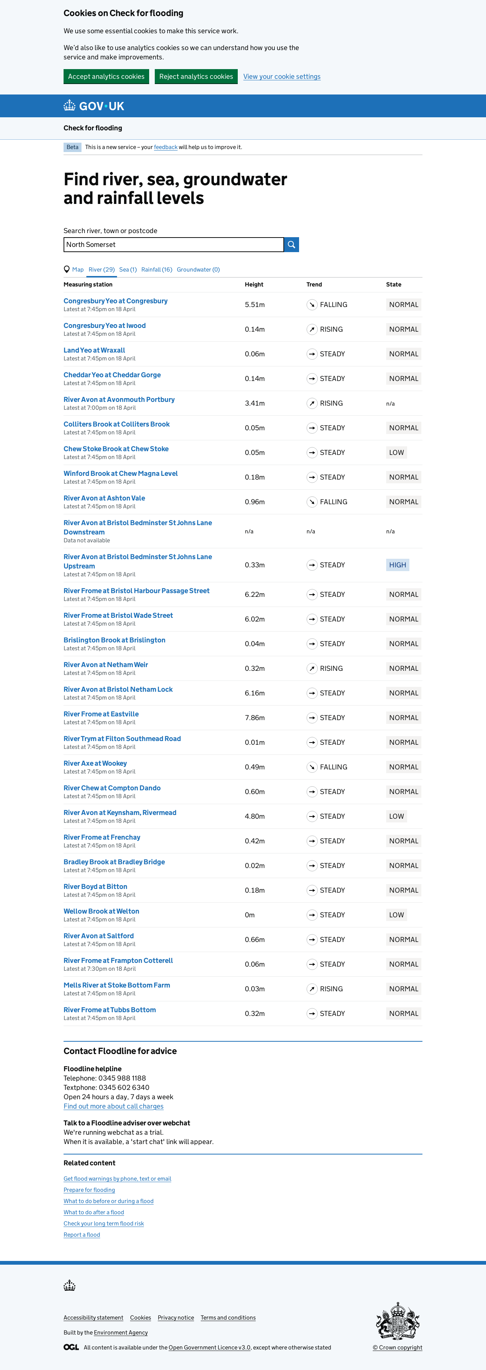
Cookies (140, 1317)
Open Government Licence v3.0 (209, 1347)
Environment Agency (121, 1332)
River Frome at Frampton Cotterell (118, 960)
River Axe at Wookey (95, 763)
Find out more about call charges (114, 1106)
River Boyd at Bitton (95, 886)
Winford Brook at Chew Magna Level (121, 473)
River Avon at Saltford (99, 936)
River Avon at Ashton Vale (104, 498)
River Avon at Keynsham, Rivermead (120, 812)
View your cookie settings (282, 76)
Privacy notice (176, 1317)
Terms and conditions (228, 1317)
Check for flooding (93, 128)
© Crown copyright (397, 1347)
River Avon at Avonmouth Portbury (119, 399)
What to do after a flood (94, 1212)
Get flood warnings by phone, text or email (117, 1178)
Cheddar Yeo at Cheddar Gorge (112, 375)
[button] (74, 269)
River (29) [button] (102, 269)
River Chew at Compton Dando (112, 788)
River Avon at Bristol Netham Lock (118, 689)
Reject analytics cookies (196, 76)
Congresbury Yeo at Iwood (105, 325)
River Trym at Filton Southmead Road (122, 738)
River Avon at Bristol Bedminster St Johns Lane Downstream (138, 527)
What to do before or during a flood (109, 1201)
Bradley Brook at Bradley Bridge (114, 862)
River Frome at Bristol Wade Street (118, 615)
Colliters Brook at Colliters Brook (117, 424)
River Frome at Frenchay (102, 837)
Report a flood (82, 1234)
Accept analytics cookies (106, 76)
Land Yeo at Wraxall (94, 350)
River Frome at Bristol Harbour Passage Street (137, 590)
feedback (166, 147)
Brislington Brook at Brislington (115, 640)
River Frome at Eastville (101, 714)
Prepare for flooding (89, 1189)
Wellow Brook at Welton (101, 911)
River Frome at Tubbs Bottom (110, 1009)
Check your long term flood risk (104, 1223)
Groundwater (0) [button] (198, 269)
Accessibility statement (93, 1317)
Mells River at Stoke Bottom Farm (117, 985)
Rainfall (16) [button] (156, 269)
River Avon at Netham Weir (106, 664)
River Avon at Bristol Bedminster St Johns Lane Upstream (138, 561)
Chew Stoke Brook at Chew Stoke (116, 448)
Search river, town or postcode (110, 230)
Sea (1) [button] (128, 269)
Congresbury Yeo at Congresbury (115, 301)
